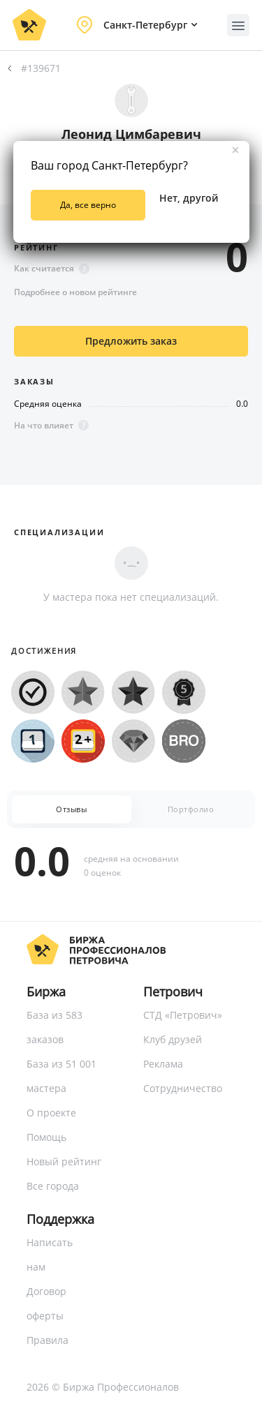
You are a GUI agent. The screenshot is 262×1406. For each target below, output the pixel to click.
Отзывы (71, 809)
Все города (53, 1185)
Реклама (163, 1063)
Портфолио (191, 809)
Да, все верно (88, 205)
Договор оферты (46, 1303)
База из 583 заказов (54, 1027)
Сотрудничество (182, 1088)
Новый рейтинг (64, 1161)
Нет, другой (188, 197)
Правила (47, 1340)
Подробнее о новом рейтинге (75, 292)
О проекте (51, 1112)
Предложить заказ (131, 340)
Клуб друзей (172, 1039)
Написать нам (50, 1254)
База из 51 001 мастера (61, 1076)
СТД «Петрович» (182, 1015)
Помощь (46, 1137)
